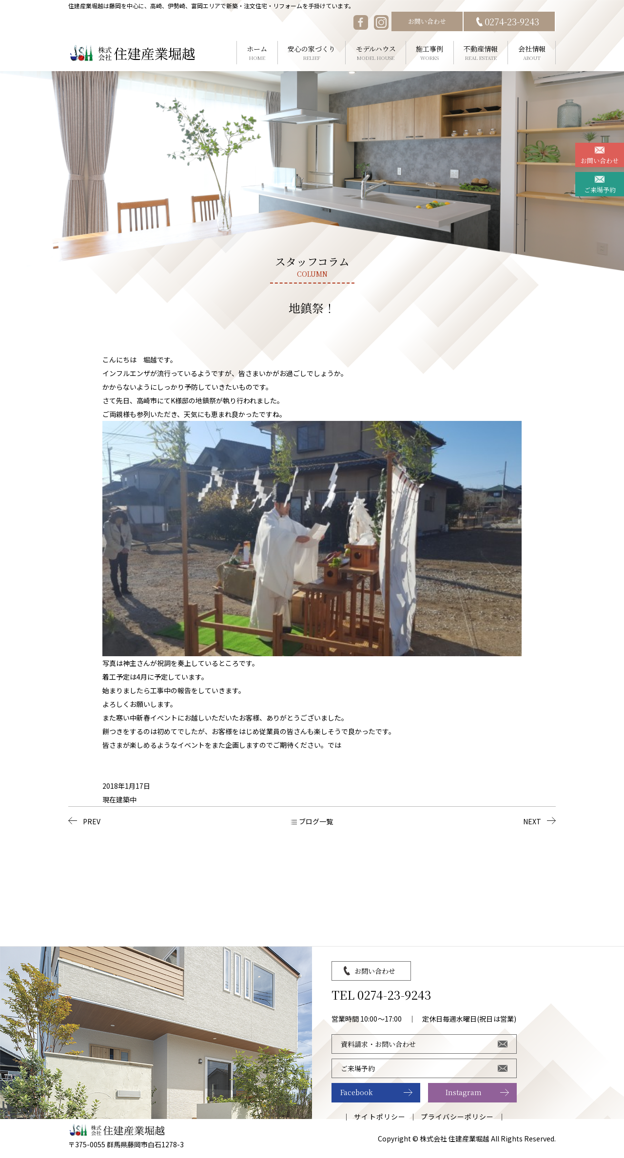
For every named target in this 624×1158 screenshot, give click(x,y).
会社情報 (531, 53)
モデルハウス (376, 53)
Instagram (464, 1092)
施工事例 (429, 53)
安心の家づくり (312, 53)
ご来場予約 (600, 189)
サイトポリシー (379, 1116)
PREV (91, 821)
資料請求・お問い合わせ (378, 1044)
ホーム (257, 53)
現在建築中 (119, 799)
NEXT (532, 821)
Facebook (356, 1092)
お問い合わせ (427, 21)
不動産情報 (481, 53)
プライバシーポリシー (457, 1116)
